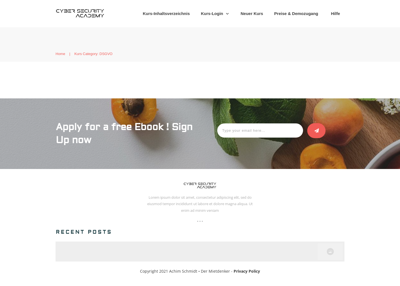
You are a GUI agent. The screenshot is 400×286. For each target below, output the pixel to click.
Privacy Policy (247, 271)
